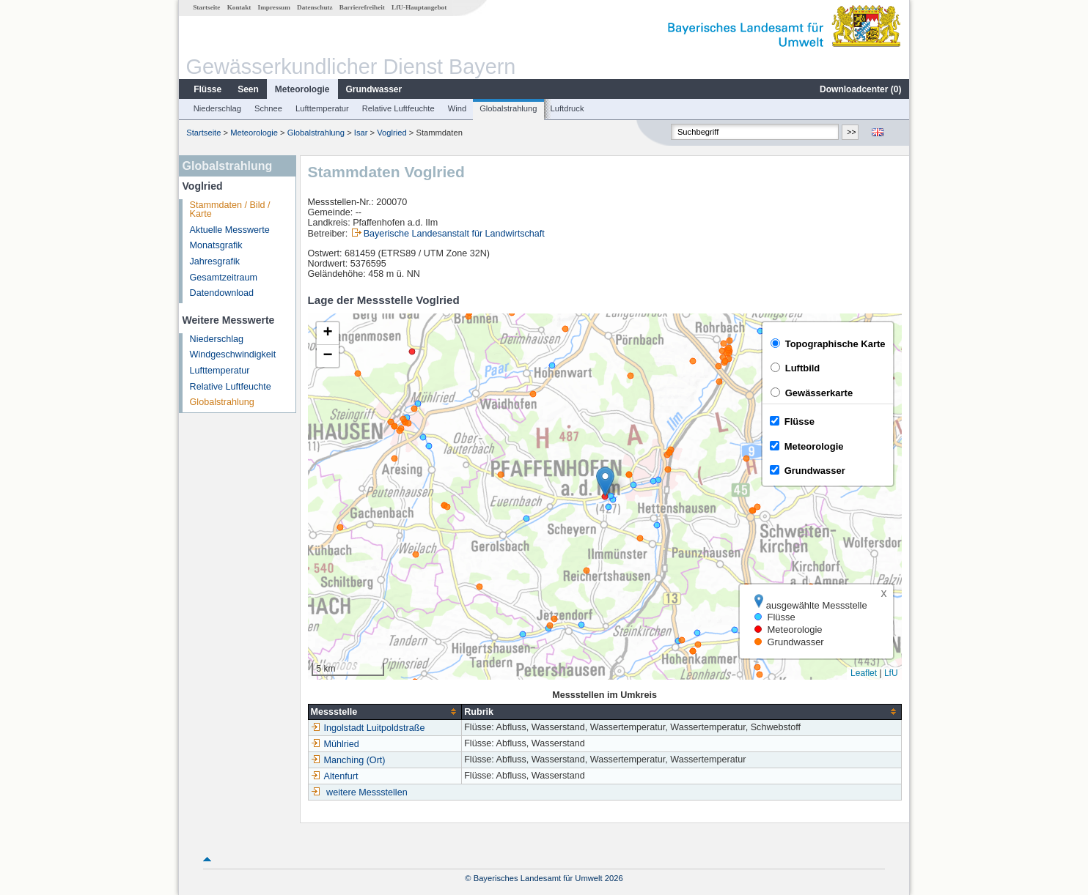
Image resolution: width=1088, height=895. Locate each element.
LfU (891, 673)
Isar (361, 132)
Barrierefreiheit (362, 7)
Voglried (391, 132)
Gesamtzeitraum (223, 277)
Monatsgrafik (216, 245)
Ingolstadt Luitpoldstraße (368, 728)
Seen (248, 89)
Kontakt (239, 7)
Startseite (206, 7)
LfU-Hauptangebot (419, 7)
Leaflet (863, 673)
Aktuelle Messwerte (230, 230)
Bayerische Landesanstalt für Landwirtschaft (454, 234)
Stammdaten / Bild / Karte (230, 210)
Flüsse (207, 89)
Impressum (274, 7)
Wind (457, 108)
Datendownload (222, 293)
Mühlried (335, 744)
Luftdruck (567, 108)
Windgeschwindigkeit (233, 354)
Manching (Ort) (348, 760)
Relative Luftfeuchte (398, 108)
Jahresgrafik (215, 261)
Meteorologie (302, 89)
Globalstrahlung (508, 108)
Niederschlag (217, 108)
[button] (605, 482)
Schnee (268, 108)
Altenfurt (335, 776)
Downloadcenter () (860, 89)
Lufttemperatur (322, 108)
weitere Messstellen (367, 792)
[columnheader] (385, 711)
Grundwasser (374, 89)
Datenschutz (315, 7)
